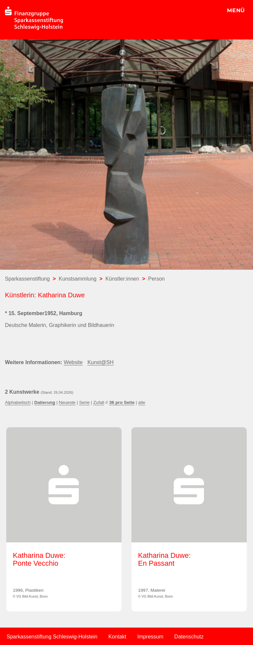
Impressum (150, 636)
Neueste (67, 402)
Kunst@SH (100, 362)
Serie (84, 402)
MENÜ (236, 10)
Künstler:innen (122, 279)
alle (141, 402)
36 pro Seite (121, 402)
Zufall (98, 402)
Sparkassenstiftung (27, 279)
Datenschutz (189, 636)
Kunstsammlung (78, 279)
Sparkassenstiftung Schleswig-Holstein (52, 636)
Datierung (44, 402)
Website (73, 362)
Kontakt (117, 636)
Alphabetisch (18, 402)
